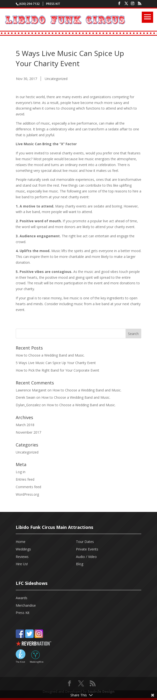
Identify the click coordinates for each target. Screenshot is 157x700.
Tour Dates (85, 541)
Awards (21, 598)
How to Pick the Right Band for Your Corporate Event (57, 370)
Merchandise (26, 605)
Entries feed (25, 479)
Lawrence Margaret (31, 390)
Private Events (87, 549)
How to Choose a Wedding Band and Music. (50, 355)
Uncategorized (56, 78)
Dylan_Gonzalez (28, 405)
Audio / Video (86, 556)
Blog (79, 564)
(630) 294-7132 (29, 4)
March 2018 (25, 424)
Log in (20, 471)
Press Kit (53, 4)
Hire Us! (22, 564)
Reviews (22, 556)
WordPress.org (27, 494)
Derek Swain (25, 397)
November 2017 (28, 432)
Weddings (23, 549)
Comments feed (28, 487)
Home (20, 541)
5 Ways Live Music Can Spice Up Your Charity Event (56, 362)
